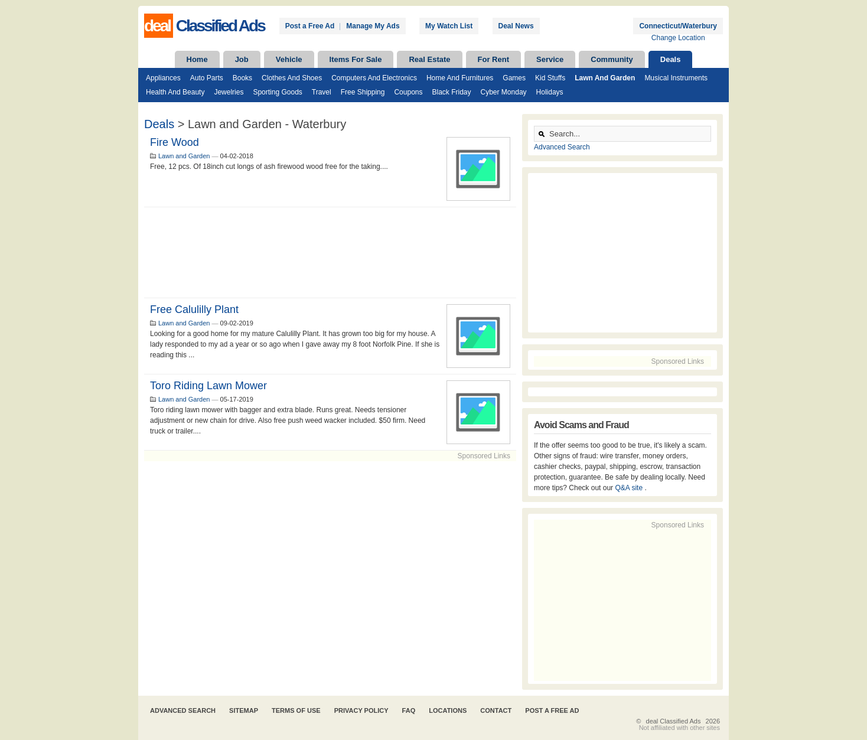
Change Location (678, 37)
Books (242, 78)
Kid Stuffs (550, 78)
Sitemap (243, 710)
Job (242, 59)
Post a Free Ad (310, 26)
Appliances (163, 78)
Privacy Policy (361, 710)
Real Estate (429, 59)
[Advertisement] (330, 252)
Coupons (408, 92)
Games (514, 78)
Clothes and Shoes (292, 78)
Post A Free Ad (552, 710)
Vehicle (289, 59)
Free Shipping (363, 92)
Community (612, 59)
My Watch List (448, 26)
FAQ (409, 710)
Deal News (516, 26)
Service (549, 59)
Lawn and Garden (605, 78)
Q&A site (629, 488)
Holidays (549, 92)
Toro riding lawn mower (208, 386)
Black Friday (451, 92)
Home (197, 59)
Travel (321, 92)
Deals (670, 59)
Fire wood (174, 142)
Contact (495, 710)
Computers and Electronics (374, 78)
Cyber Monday (504, 92)
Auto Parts (206, 78)
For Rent (493, 59)
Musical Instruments (676, 78)
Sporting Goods (277, 92)
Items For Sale (356, 59)
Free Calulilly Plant (194, 309)
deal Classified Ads (673, 721)
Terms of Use (296, 710)
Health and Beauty (175, 92)
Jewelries (228, 92)
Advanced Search (562, 147)
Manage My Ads (372, 26)
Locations (448, 710)
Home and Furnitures (459, 78)
